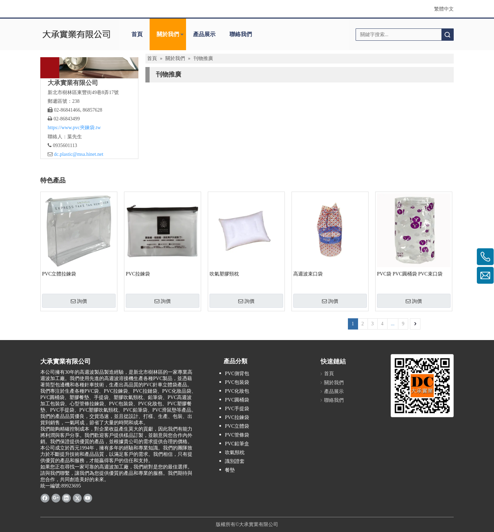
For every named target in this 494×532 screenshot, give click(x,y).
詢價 (79, 301)
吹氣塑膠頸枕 (224, 274)
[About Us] (89, 67)
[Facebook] (45, 497)
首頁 (137, 34)
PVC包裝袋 (237, 382)
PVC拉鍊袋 (138, 274)
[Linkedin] (66, 497)
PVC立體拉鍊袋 (59, 274)
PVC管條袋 (237, 435)
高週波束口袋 (308, 274)
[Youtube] (87, 497)
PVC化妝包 (237, 391)
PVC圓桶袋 (237, 400)
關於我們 (168, 34)
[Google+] (56, 497)
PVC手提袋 (237, 408)
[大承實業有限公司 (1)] (422, 385)
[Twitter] (77, 497)
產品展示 (204, 34)
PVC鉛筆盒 (237, 443)
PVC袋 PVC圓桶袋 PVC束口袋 (409, 274)
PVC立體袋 (237, 426)
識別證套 (235, 461)
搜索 (447, 34)
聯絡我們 (240, 34)
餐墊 (230, 470)
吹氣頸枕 (235, 452)
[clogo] (76, 34)
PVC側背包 (237, 373)
